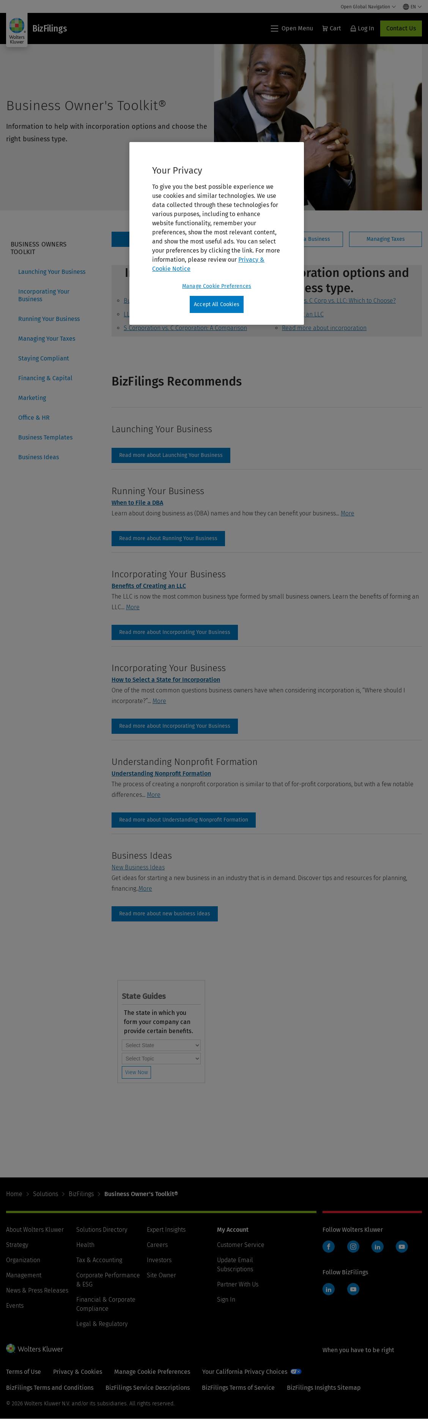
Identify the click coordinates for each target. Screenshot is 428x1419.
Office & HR (34, 417)
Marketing (32, 397)
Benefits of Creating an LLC (149, 585)
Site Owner (161, 1275)
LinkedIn (377, 1246)
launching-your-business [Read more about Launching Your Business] (171, 455)
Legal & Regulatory (101, 1323)
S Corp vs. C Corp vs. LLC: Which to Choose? (339, 300)
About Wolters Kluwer (35, 1229)
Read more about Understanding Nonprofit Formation (183, 820)
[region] (216, 233)
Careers (157, 1244)
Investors (159, 1260)
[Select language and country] (412, 7)
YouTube (402, 1246)
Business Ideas (38, 457)
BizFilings (81, 1194)
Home (14, 1194)
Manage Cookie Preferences (152, 1371)
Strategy (17, 1244)
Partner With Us (237, 1284)
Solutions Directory (101, 1229)
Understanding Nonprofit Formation (161, 773)
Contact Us (401, 28)
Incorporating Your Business (43, 295)
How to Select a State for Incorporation (166, 679)
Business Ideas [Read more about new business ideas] (164, 914)
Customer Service (240, 1244)
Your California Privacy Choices (244, 1371)
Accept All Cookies (216, 304)
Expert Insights (166, 1229)
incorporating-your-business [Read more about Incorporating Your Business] (175, 632)
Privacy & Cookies (77, 1371)
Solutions (45, 1194)
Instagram (353, 1246)
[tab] (306, 239)
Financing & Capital (45, 378)
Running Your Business (49, 318)
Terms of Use (23, 1371)
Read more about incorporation (324, 328)
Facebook (329, 1246)
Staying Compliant (43, 358)
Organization (23, 1260)
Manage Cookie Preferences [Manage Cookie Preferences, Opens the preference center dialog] (216, 286)
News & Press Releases (37, 1290)
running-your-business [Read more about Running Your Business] (168, 538)
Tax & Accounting (99, 1260)
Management (23, 1275)
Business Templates (45, 437)
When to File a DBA (137, 502)
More (347, 513)
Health (85, 1244)
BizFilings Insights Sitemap (324, 1387)
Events (15, 1305)
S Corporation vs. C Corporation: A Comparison (185, 328)
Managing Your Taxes (46, 338)
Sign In (226, 1299)
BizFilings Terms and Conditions (49, 1387)
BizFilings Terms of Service (238, 1387)
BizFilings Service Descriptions (147, 1387)
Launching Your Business (51, 271)
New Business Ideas (138, 867)
